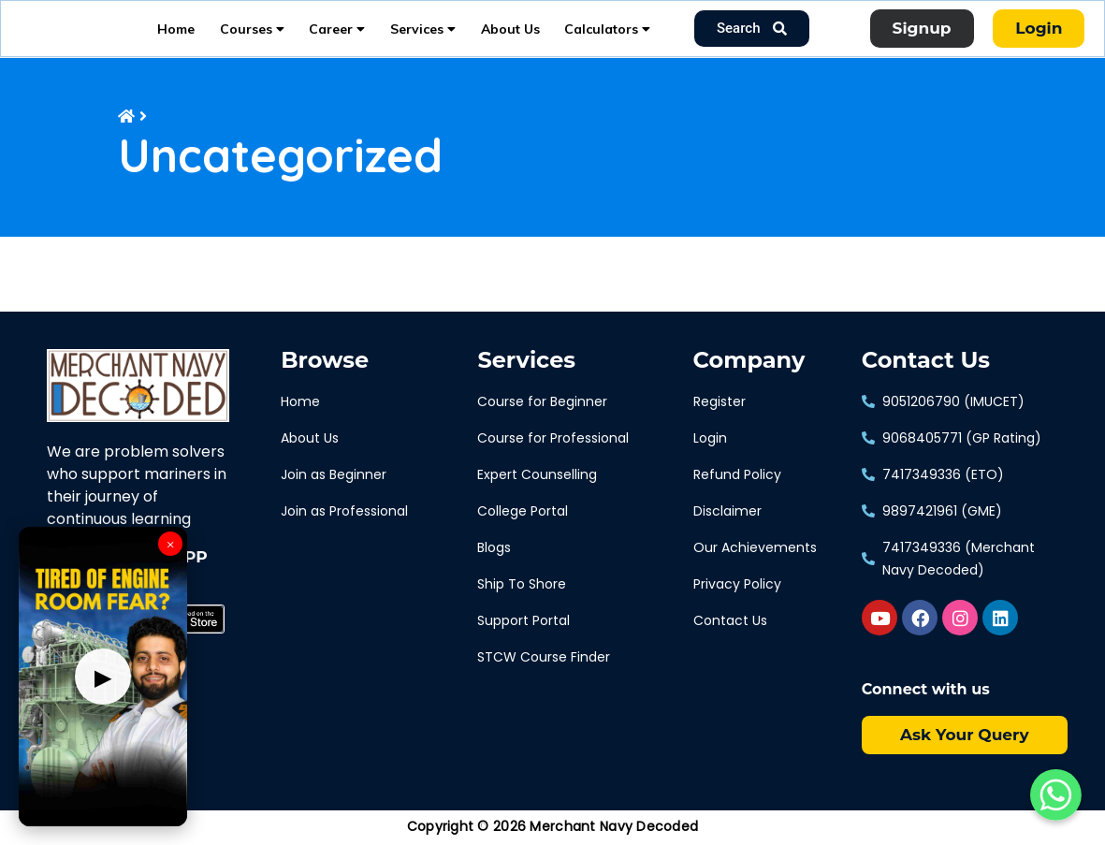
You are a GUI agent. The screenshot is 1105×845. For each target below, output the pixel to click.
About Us (510, 33)
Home (176, 33)
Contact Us (926, 370)
